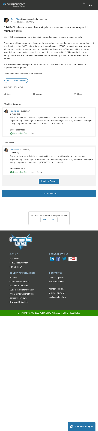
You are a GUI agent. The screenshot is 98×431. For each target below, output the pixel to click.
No (53, 219)
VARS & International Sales (21, 294)
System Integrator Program (21, 290)
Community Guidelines (19, 281)
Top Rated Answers (13, 104)
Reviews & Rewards (18, 286)
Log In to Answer (49, 181)
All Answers (9, 142)
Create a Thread (49, 193)
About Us (13, 277)
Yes (44, 219)
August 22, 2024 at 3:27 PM (22, 22)
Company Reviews (18, 298)
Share (78, 94)
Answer (38, 94)
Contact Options (56, 277)
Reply (39, 172)
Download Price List (18, 302)
